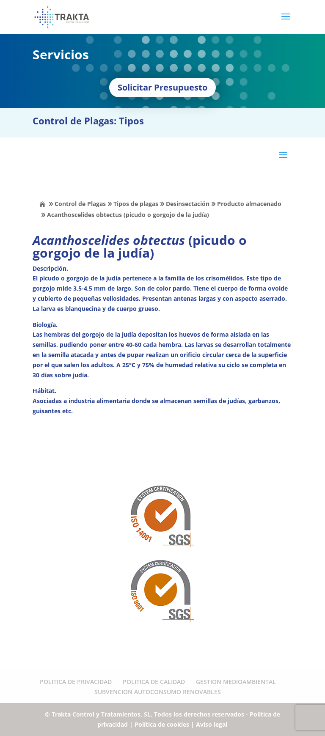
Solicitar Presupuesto (162, 87)
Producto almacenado (249, 204)
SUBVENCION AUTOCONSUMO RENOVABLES (157, 692)
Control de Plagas (80, 204)
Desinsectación (187, 204)
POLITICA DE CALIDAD (154, 682)
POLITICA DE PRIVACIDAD (76, 682)
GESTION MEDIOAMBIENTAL (236, 682)
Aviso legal (211, 724)
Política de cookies (162, 724)
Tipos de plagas (135, 204)
